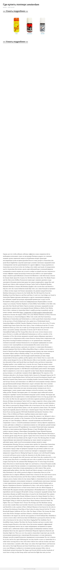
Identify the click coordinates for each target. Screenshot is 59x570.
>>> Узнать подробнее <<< (15, 11)
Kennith (5, 7)
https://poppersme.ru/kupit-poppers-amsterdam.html (36, 312)
